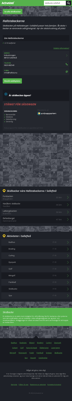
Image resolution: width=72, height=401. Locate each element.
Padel (31, 353)
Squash (33, 358)
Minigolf (13, 353)
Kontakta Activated (54, 384)
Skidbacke (58, 353)
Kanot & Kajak (31, 348)
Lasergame (55, 348)
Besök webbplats (12, 81)
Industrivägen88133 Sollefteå (36, 55)
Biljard (31, 343)
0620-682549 (36, 64)
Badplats (23, 343)
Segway (49, 353)
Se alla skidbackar (12, 11)
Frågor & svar (23, 384)
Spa (26, 358)
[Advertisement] (36, 158)
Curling (48, 343)
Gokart (15, 348)
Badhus (14, 343)
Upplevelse (43, 358)
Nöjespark (23, 353)
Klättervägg (44, 348)
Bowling (40, 343)
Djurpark (57, 343)
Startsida (14, 384)
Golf (22, 348)
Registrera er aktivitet (38, 384)
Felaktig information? (61, 48)
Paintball (40, 353)
